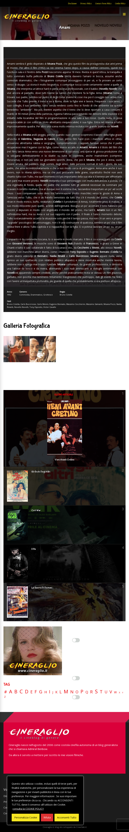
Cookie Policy (120, 3)
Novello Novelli (21, 307)
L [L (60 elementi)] (61, 692)
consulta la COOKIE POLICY (28, 808)
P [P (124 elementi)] (81, 691)
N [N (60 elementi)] (71, 692)
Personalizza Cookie (25, 817)
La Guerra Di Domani (41, 587)
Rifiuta (47, 817)
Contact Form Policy (103, 3)
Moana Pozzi (109, 304)
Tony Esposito (35, 307)
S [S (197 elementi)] (96, 691)
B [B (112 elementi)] (15, 691)
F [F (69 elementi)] (36, 692)
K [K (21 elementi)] (56, 692)
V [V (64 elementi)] (111, 692)
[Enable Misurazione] (76, 678)
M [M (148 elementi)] (66, 691)
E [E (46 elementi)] (31, 692)
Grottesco (48, 294)
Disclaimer (72, 3)
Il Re (33, 549)
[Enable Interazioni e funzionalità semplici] (76, 640)
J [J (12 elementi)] (52, 692)
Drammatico (36, 294)
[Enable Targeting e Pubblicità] (76, 697)
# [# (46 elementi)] (5, 692)
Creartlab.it (81, 827)
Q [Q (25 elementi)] (86, 692)
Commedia (24, 294)
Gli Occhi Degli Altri (40, 471)
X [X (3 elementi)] (119, 693)
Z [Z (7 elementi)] (5, 696)
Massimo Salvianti (94, 304)
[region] (45, 800)
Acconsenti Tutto (66, 817)
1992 (9, 294)
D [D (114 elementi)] (26, 691)
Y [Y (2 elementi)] (122, 693)
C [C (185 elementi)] (21, 691)
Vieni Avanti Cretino (64, 459)
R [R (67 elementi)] (91, 692)
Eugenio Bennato (57, 304)
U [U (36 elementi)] (106, 692)
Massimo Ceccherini (75, 304)
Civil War (36, 510)
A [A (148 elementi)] (10, 691)
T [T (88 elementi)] (101, 692)
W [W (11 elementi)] (115, 692)
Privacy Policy (86, 3)
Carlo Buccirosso (28, 304)
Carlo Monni (42, 304)
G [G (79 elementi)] (40, 692)
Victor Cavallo (49, 307)
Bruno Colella (66, 294)
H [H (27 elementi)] (45, 692)
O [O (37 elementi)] (77, 692)
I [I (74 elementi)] (49, 692)
